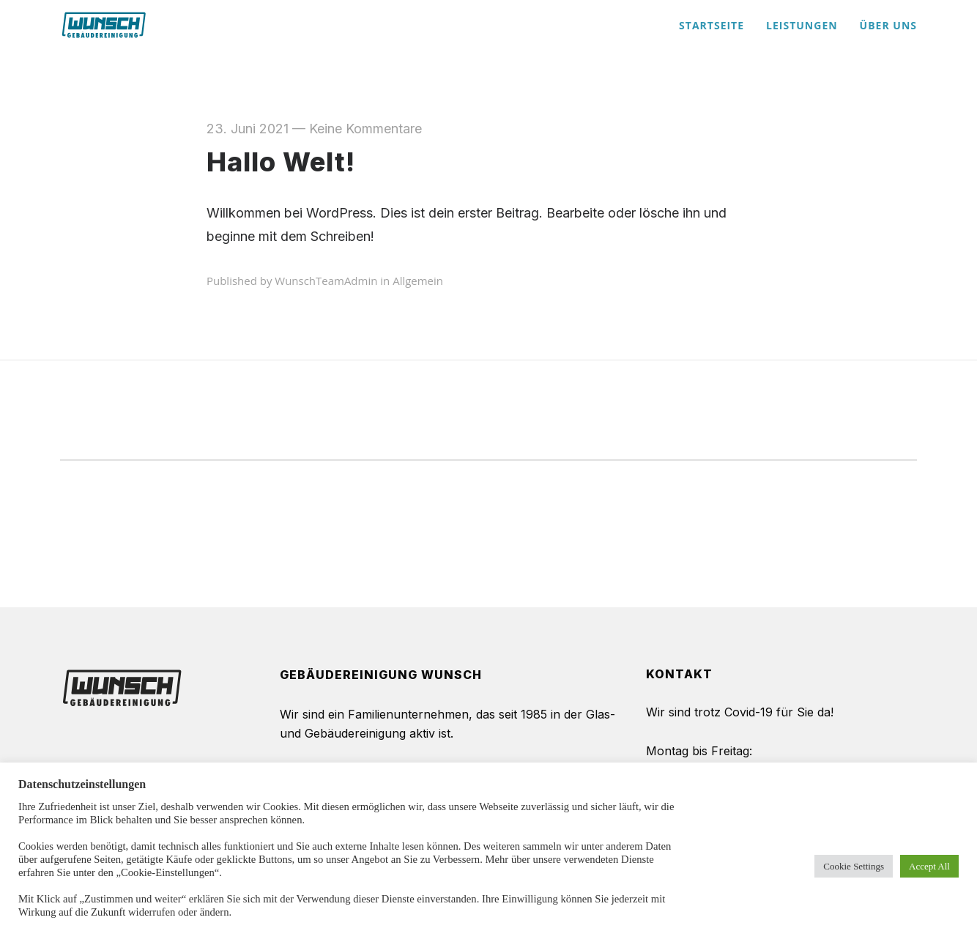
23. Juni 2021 (248, 128)
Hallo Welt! (281, 162)
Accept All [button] (929, 866)
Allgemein (418, 280)
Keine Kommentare (365, 128)
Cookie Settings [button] (853, 866)
